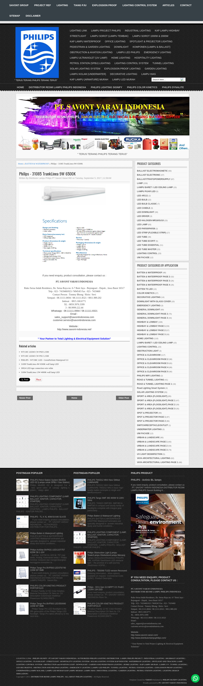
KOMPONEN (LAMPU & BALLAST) (151, 47)
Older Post (124, 398)
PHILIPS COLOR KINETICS (142, 87)
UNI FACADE (143, 257)
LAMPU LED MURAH (123, 79)
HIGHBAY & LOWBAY (147, 322)
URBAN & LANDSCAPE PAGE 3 (152, 450)
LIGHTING (62, 5)
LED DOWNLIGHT (145, 212)
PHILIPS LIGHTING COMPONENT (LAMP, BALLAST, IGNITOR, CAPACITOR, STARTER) (49, 499)
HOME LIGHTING (120, 57)
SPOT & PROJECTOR (147, 413)
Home (20, 87)
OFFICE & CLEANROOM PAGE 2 (152, 359)
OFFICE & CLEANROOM (149, 355)
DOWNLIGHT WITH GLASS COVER (154, 301)
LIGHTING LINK (78, 30)
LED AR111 (142, 195)
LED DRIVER (143, 216)
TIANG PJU (80, 5)
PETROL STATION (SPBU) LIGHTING (90, 63)
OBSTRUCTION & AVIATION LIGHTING (91, 52)
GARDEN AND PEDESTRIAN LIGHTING (105, 664)
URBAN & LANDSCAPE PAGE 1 (152, 442)
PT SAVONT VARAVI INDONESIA (63, 658)
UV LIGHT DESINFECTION (149, 454)
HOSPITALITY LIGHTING (148, 57)
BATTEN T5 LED (145, 289)
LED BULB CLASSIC (147, 204)
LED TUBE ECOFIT (146, 241)
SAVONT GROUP (19, 5)
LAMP (140, 183)
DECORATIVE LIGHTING (123, 74)
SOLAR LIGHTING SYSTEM (85, 68)
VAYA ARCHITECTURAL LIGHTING (153, 458)
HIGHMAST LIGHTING (175, 658)
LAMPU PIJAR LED (146, 191)
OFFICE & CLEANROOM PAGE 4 (152, 367)
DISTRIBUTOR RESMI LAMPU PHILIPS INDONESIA (57, 87)
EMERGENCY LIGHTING (157, 52)
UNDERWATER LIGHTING (149, 429)
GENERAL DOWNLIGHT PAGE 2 (152, 314)
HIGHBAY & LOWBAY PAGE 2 (151, 330)
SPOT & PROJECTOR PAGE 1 (151, 417)
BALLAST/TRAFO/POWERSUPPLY (153, 179)
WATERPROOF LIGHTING (140, 661)
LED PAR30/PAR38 (146, 228)
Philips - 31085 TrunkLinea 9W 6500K (47, 173)
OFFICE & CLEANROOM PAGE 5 (152, 371)
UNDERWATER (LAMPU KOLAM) (30, 671)
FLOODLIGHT (39, 661)
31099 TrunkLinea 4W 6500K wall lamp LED (40, 364)
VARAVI (148, 680)
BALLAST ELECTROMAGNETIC (152, 171)
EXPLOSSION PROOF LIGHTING (122, 68)
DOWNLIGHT (121, 47)
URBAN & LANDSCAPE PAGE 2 (152, 446)
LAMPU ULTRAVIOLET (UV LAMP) (88, 57)
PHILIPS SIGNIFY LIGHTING (175, 680)
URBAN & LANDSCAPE (148, 437)
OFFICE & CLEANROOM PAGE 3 (152, 363)
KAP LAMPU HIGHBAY (167, 30)
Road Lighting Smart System (151, 388)
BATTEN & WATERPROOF (37, 164)
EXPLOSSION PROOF (104, 5)
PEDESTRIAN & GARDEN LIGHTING (90, 47)
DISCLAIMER (33, 15)
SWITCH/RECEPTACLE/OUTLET (152, 425)
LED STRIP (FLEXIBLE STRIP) (151, 232)
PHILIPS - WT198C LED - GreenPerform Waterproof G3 (44, 360)
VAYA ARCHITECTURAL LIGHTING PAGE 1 (157, 462)
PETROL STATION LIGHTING (141, 667)
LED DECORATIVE (24, 667)
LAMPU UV (164, 664)
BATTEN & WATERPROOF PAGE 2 (153, 276)
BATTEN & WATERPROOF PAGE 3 (153, 281)
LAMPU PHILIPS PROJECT (131, 658)
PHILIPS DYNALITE (173, 87)
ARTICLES (168, 5)
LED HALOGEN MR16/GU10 (150, 220)
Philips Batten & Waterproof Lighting (46, 533)
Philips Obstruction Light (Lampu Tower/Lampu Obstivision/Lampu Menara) (106, 553)
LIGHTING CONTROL (147, 253)
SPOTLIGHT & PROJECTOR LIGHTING (151, 41)
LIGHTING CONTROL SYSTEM (139, 5)
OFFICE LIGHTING (115, 41)
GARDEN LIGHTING (156, 68)
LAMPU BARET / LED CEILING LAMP (155, 187)
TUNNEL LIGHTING (163, 63)
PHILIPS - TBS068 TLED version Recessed (107, 570)
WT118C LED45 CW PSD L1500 (35, 352)
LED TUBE (142, 237)
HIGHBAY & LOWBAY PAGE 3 (151, 334)
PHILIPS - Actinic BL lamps (146, 479)
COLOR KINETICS (146, 293)
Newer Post (24, 398)
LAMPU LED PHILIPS (128, 52)
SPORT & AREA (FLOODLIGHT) (152, 396)
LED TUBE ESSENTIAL (148, 245)
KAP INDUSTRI (121, 661)
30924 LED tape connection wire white (37, 368)
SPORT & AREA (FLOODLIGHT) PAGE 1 (156, 400)
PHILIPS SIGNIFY (40, 658)
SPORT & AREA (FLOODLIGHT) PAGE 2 (156, 404)
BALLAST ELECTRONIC (148, 175)
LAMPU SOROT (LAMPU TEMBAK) (109, 36)
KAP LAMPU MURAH (149, 664)
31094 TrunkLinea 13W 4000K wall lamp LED (40, 372)
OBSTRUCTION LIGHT (148, 351)
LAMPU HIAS (148, 74)
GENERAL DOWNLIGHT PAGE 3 (152, 318)
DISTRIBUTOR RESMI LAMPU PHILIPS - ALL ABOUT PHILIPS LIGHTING (61, 677)
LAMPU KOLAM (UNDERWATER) (88, 74)
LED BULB (142, 200)
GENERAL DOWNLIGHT (148, 309)
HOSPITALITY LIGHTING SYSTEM (74, 661)
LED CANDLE (143, 208)
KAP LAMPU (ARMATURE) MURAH (89, 79)
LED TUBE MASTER (146, 249)
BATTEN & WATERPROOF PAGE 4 (153, 285)
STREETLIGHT (78, 36)
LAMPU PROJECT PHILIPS (106, 30)
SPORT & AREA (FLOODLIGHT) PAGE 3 (156, 408)
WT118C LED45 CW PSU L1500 (35, 356)
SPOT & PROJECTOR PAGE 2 (151, 421)
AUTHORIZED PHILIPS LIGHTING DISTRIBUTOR (98, 658)
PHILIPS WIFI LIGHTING (148, 376)
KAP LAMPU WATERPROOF (85, 41)
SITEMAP (14, 15)
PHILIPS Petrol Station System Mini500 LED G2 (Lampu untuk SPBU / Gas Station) (49, 481)
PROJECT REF (42, 5)
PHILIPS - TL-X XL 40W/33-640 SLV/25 (48, 517)
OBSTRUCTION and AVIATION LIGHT (59, 664)
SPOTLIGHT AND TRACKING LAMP (167, 661)
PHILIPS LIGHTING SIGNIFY (106, 87)
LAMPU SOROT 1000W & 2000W (150, 36)
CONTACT (185, 5)
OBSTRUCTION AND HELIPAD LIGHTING (50, 667)
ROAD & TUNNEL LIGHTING (150, 380)
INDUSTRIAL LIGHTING (138, 30)
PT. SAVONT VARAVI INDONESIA (173, 683)
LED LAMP (142, 224)
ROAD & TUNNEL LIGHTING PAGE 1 (154, 384)
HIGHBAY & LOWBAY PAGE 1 (151, 326)
